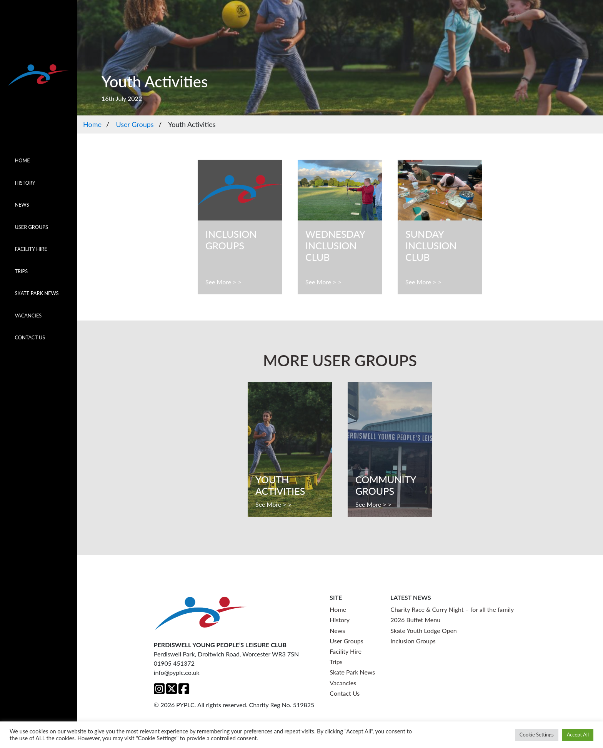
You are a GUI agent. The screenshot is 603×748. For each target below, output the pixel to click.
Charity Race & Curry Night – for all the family (452, 609)
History (25, 183)
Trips (21, 271)
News (22, 205)
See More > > (223, 282)
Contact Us (30, 337)
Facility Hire (31, 249)
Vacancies (28, 315)
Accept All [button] (578, 734)
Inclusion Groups (412, 640)
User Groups (31, 227)
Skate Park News (36, 293)
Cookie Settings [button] (537, 734)
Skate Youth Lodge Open (423, 630)
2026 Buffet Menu (415, 619)
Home (22, 160)
